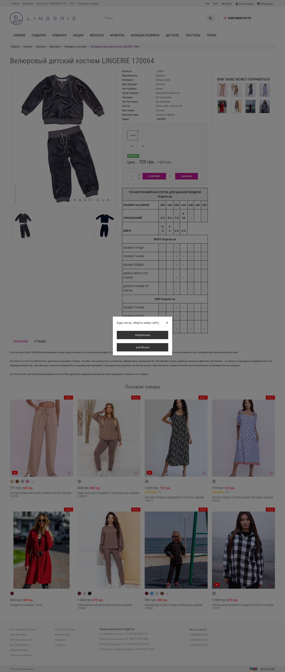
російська (142, 347)
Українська (142, 335)
